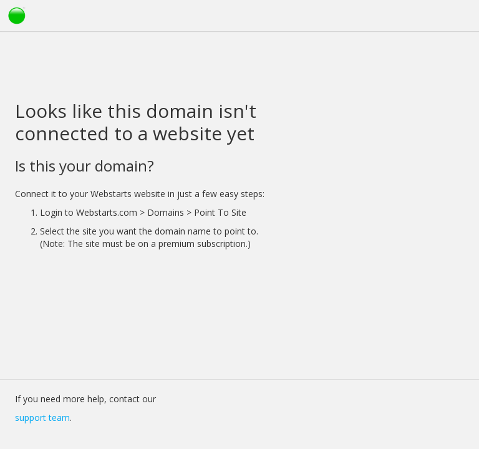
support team (42, 417)
